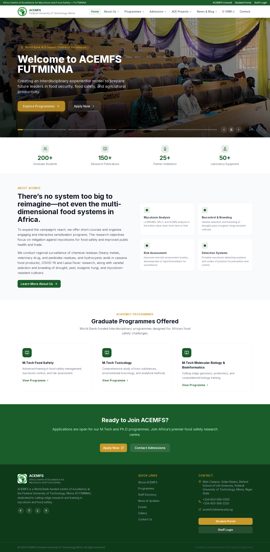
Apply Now (84, 108)
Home (95, 11)
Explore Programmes (41, 108)
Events (142, 507)
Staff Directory (147, 494)
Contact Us (145, 519)
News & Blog (207, 11)
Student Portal (243, 2)
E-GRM (228, 11)
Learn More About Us (39, 284)
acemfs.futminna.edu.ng (218, 509)
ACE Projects (182, 11)
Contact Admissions (150, 448)
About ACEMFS (147, 482)
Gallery (142, 513)
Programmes (134, 11)
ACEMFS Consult (222, 2)
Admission (158, 11)
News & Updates (148, 500)
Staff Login (260, 2)
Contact (245, 11)
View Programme (35, 380)
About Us (111, 11)
